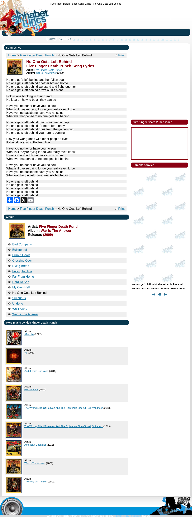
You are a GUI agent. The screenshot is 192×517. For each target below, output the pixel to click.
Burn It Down (21, 255)
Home (12, 208)
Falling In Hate (22, 271)
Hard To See (20, 282)
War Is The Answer (34, 463)
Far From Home (23, 276)
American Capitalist (35, 444)
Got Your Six (31, 389)
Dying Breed (20, 266)
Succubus (19, 298)
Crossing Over (22, 260)
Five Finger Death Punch (37, 208)
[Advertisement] (62, 21)
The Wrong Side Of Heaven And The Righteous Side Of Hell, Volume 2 (63, 407)
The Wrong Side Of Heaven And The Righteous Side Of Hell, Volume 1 (63, 426)
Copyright (136, 516)
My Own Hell (21, 287)
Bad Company (22, 244)
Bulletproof (19, 249)
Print (121, 55)
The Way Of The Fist (35, 481)
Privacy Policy (122, 516)
